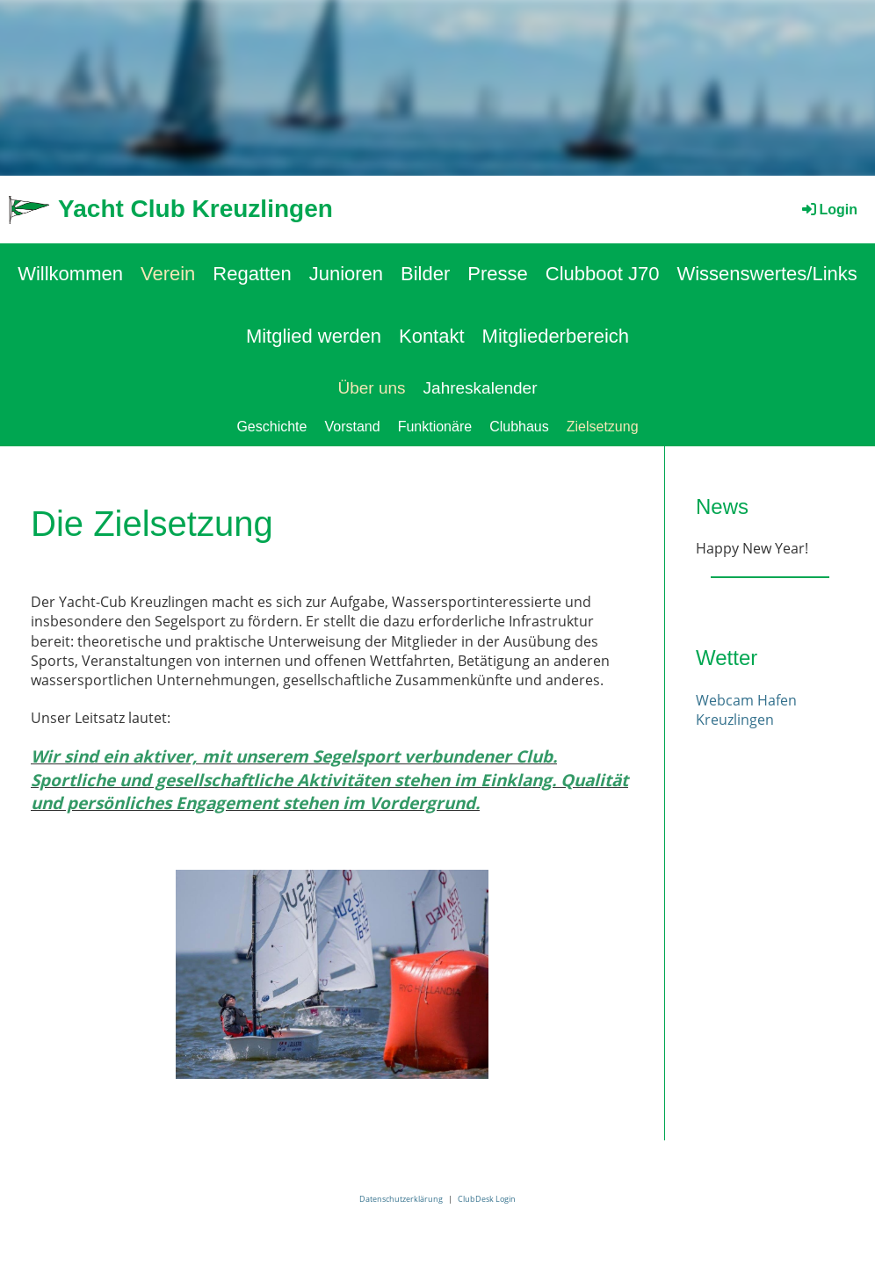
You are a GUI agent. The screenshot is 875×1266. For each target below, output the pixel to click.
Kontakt (432, 336)
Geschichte (271, 426)
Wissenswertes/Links (766, 274)
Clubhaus (519, 426)
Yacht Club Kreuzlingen (195, 208)
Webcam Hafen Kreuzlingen (746, 710)
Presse (497, 274)
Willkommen (70, 274)
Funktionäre (435, 426)
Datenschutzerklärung (401, 1199)
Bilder (425, 274)
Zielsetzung (603, 426)
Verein (168, 274)
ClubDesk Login (487, 1199)
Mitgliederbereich (556, 336)
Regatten (252, 274)
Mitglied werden (313, 336)
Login (828, 209)
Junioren (346, 274)
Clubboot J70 (603, 274)
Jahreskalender (480, 388)
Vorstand (352, 426)
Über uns (371, 388)
